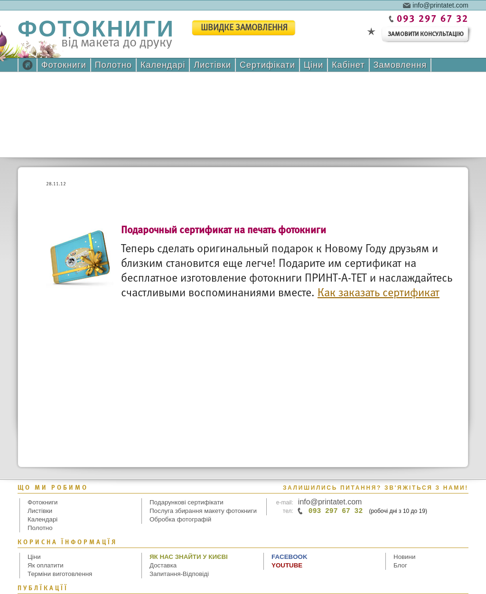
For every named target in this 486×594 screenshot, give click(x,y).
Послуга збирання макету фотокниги (203, 510)
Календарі (162, 65)
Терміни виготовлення (60, 573)
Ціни (313, 65)
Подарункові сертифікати (187, 502)
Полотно (113, 65)
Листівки (212, 65)
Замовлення (400, 65)
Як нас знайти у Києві (189, 556)
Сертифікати (267, 65)
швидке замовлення (244, 28)
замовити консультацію (426, 34)
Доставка (163, 565)
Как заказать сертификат (378, 293)
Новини (404, 556)
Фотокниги (63, 65)
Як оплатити (46, 565)
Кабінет (348, 65)
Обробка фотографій (180, 519)
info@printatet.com (440, 4)
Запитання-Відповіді (179, 573)
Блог (400, 565)
